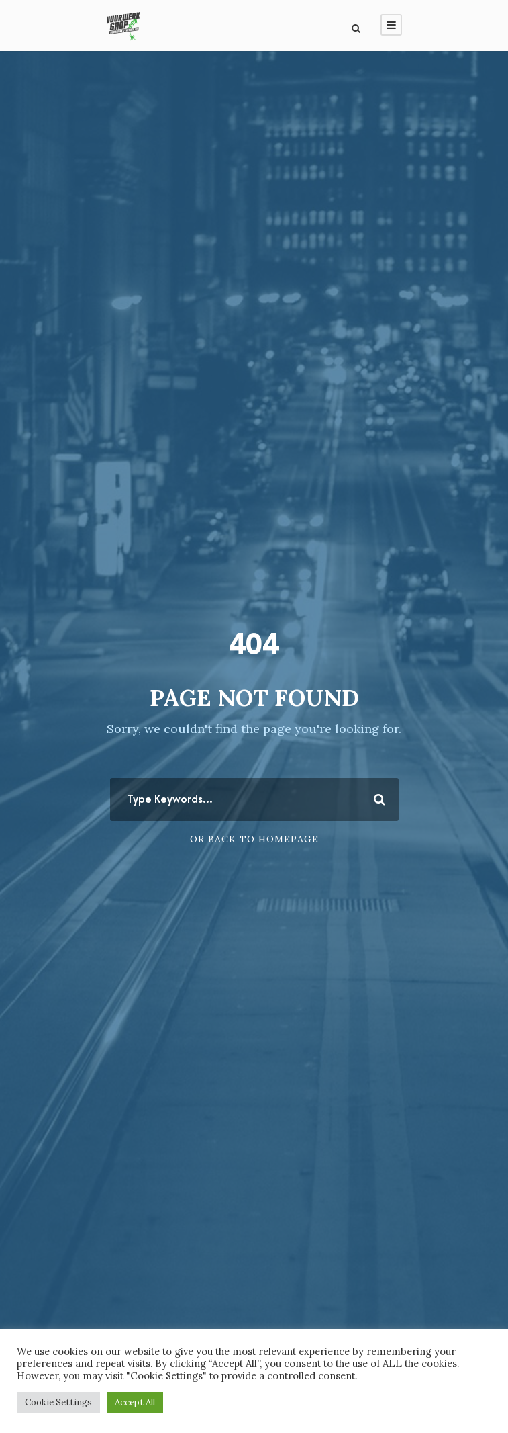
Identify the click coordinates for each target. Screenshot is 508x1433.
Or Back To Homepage (254, 839)
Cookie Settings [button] (58, 1402)
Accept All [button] (135, 1402)
